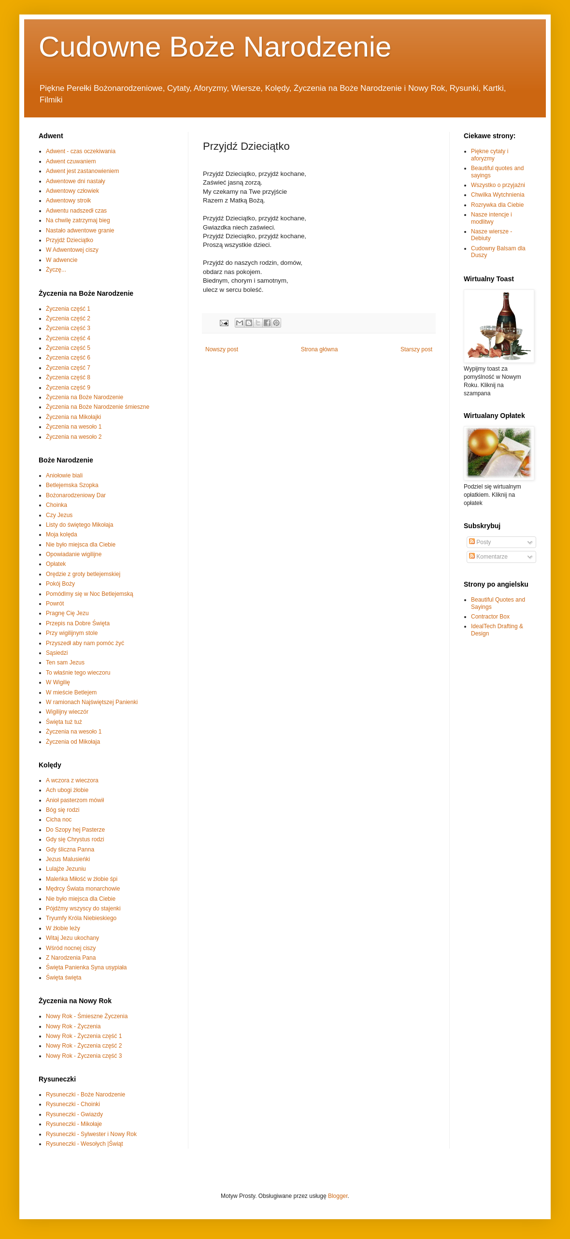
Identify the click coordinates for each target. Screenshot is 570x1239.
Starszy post (416, 349)
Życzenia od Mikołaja (73, 741)
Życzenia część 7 (68, 367)
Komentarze (488, 556)
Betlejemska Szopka (72, 485)
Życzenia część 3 (68, 328)
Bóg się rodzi (62, 810)
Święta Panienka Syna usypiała (86, 967)
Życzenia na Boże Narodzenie (84, 397)
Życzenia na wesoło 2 (73, 436)
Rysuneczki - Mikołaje (74, 1124)
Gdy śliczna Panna (70, 849)
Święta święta (63, 977)
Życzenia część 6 (68, 357)
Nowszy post (221, 349)
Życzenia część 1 (68, 308)
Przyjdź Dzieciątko (69, 240)
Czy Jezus (59, 515)
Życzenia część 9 (68, 387)
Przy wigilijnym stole (72, 633)
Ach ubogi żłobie (67, 790)
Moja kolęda (61, 534)
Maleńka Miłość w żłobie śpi (81, 879)
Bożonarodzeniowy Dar (76, 495)
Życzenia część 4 (68, 338)
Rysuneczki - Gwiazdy (74, 1114)
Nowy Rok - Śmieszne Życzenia (87, 1016)
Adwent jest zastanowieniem (82, 171)
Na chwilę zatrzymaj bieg (78, 220)
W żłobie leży (63, 928)
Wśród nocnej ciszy (71, 948)
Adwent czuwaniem (71, 161)
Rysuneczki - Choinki (73, 1104)
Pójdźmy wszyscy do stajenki (83, 908)
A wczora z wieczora (72, 780)
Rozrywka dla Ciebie (497, 205)
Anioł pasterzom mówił (75, 800)
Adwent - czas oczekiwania (80, 151)
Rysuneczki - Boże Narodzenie (85, 1094)
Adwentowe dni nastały (75, 181)
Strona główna (319, 349)
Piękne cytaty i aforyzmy (489, 154)
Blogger (338, 1196)
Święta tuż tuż (64, 722)
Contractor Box (490, 616)
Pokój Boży (60, 583)
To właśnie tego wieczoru (78, 672)
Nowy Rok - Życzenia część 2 (84, 1045)
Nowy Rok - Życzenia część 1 (84, 1036)
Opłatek (56, 564)
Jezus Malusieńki (68, 859)
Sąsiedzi (57, 652)
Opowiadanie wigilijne (73, 554)
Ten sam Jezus (65, 662)
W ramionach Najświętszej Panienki (92, 702)
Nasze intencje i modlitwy (491, 218)
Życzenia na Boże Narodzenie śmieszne (97, 406)
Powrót (55, 603)
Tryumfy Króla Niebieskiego (81, 918)
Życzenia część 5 (68, 348)
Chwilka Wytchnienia (498, 194)
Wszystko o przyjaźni (498, 185)
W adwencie (61, 260)
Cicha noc (58, 819)
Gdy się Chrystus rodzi (75, 839)
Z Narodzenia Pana (71, 957)
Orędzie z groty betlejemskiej (83, 574)
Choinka (56, 505)
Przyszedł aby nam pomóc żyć (85, 643)
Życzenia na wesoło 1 (73, 426)
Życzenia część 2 (68, 318)
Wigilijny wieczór (67, 711)
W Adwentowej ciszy (72, 249)
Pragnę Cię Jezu (67, 613)
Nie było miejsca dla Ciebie (80, 544)
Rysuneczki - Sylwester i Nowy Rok (91, 1134)
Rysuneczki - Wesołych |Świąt (84, 1143)
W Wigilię (58, 682)
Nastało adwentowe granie (80, 230)
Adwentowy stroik (68, 200)
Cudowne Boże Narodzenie (215, 46)
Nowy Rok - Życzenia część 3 (84, 1055)
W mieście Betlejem (71, 692)
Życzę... (56, 269)
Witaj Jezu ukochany (72, 938)
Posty (480, 542)
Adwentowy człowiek (72, 190)
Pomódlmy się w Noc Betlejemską (89, 594)
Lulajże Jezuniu (66, 868)
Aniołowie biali (64, 475)
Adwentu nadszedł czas (76, 210)
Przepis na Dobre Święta (78, 623)
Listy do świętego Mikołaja (79, 524)
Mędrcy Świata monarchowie (83, 888)
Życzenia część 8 (68, 377)
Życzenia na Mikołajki (73, 417)
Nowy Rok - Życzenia (73, 1026)
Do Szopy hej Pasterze (75, 829)
